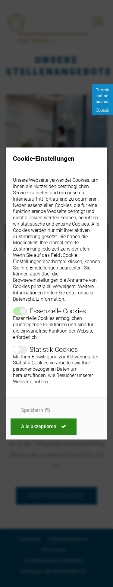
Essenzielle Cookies (58, 311)
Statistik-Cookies (54, 349)
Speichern (35, 410)
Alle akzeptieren (43, 426)
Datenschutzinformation (38, 299)
